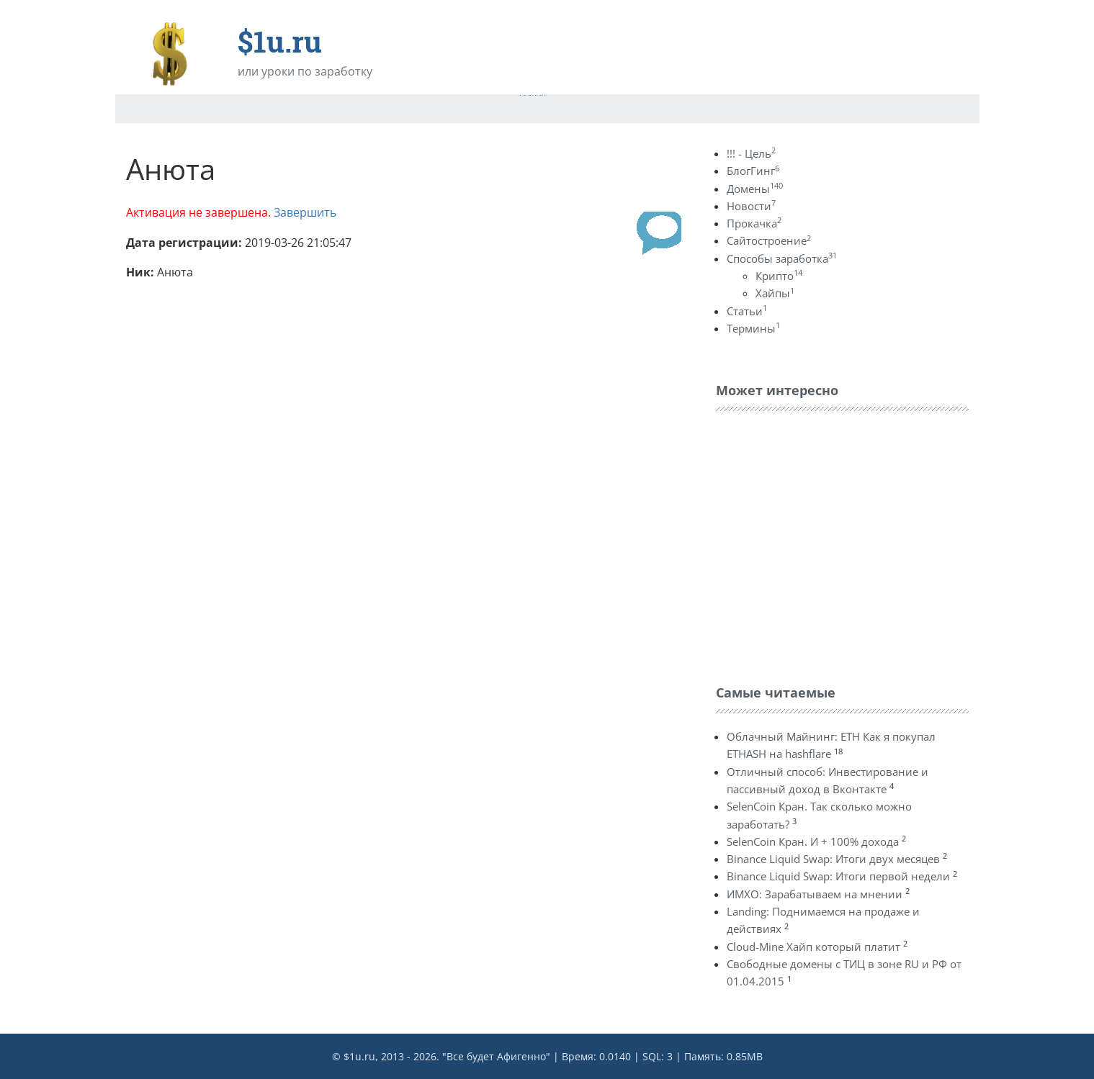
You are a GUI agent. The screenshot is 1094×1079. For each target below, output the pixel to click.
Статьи (747, 311)
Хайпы (775, 293)
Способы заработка (782, 258)
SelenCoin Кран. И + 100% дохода (813, 841)
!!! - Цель (751, 153)
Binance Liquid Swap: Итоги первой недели (838, 876)
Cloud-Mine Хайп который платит (813, 946)
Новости (751, 206)
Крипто (779, 275)
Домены (755, 188)
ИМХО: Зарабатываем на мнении (814, 894)
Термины (753, 328)
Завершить (305, 212)
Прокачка (754, 223)
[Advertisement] (824, 544)
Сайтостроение (769, 240)
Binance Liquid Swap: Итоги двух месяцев (833, 859)
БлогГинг (753, 170)
